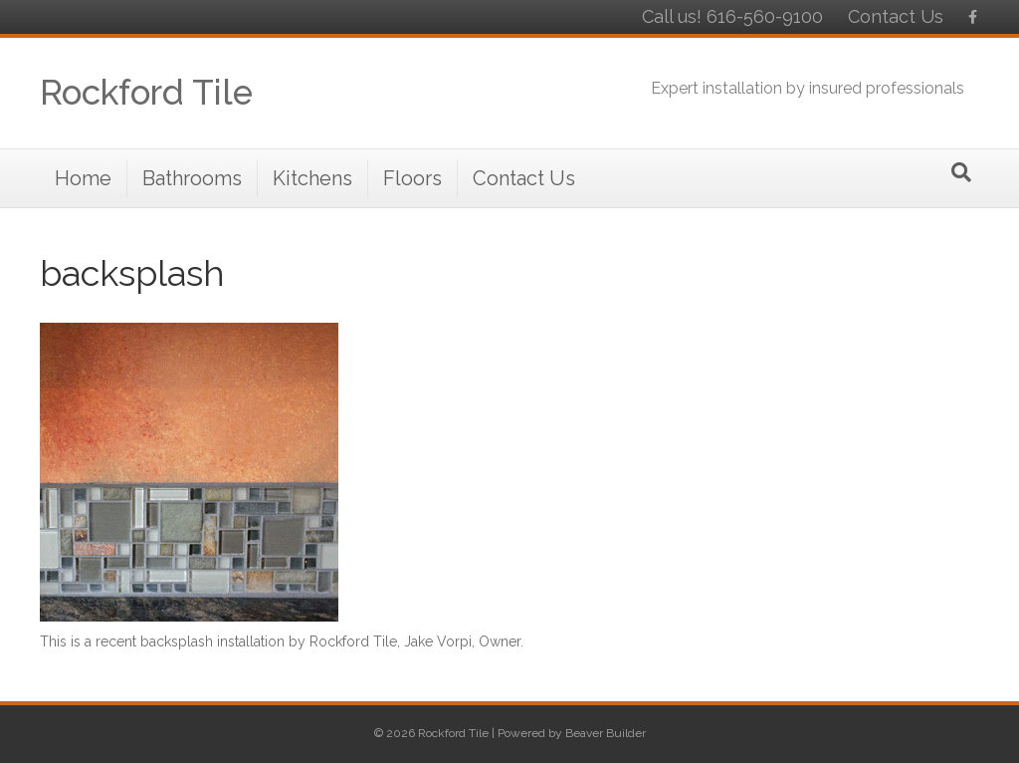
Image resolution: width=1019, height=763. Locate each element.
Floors (412, 178)
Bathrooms (192, 178)
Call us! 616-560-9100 (732, 16)
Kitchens (312, 178)
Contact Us (895, 16)
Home (83, 178)
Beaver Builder (605, 733)
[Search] (961, 172)
